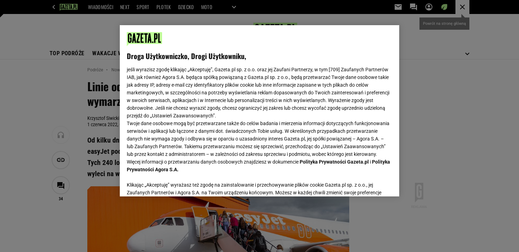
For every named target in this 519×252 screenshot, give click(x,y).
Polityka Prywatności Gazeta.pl (334, 162)
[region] (259, 110)
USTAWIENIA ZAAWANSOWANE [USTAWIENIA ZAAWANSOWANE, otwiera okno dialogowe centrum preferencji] (172, 182)
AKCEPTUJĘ (369, 183)
